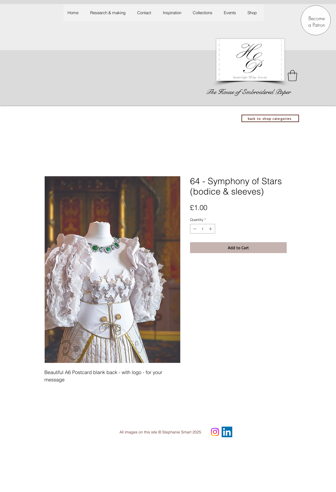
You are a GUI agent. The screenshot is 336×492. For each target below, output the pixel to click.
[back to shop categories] (270, 118)
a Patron (316, 25)
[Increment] (211, 228)
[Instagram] (215, 432)
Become (316, 18)
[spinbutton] (202, 228)
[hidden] (281, 397)
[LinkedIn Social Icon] (227, 432)
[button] (173, 12)
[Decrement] (194, 228)
